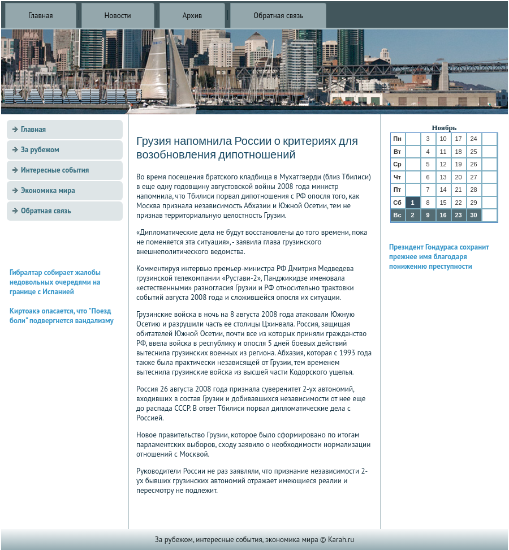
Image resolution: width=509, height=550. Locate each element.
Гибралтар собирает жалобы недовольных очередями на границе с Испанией (55, 282)
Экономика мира (48, 190)
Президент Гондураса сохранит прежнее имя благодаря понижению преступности (439, 256)
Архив (192, 15)
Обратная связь (278, 15)
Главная (40, 15)
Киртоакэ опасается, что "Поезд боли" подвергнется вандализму (62, 315)
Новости (118, 15)
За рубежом (40, 149)
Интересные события (55, 170)
